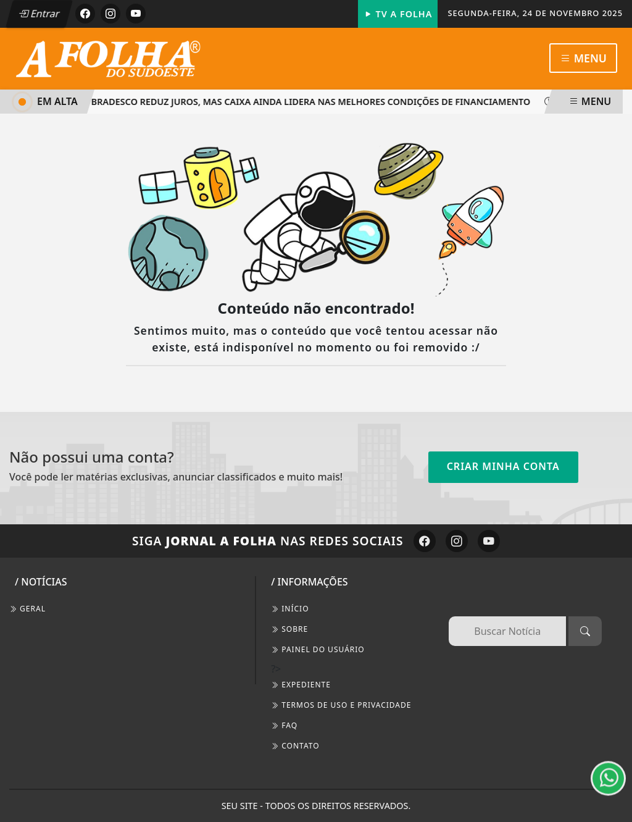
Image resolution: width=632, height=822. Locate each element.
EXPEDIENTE (301, 684)
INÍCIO (290, 608)
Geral (27, 608)
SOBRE (289, 629)
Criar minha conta (503, 466)
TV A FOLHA (398, 14)
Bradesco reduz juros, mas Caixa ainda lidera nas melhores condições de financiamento (307, 101)
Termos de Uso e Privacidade (341, 705)
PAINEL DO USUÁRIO (318, 649)
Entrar (39, 13)
